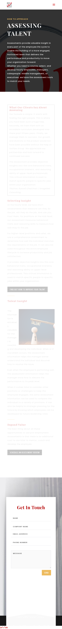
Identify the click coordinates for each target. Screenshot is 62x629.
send (46, 573)
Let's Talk (4, 627)
